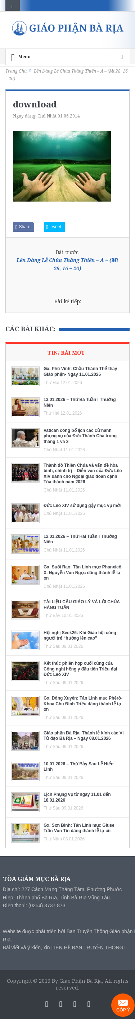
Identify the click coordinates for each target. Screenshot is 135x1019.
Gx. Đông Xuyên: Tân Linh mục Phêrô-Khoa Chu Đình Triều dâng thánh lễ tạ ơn (83, 704)
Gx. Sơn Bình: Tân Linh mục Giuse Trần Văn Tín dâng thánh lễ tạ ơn (79, 828)
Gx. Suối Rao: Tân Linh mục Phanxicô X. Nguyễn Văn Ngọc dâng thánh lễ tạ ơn (82, 572)
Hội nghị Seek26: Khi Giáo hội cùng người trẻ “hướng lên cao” (80, 635)
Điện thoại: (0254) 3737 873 (34, 905)
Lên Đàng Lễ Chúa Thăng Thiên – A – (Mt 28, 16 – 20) (67, 264)
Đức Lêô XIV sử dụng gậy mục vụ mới (82, 505)
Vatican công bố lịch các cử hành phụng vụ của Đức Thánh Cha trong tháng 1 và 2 (80, 436)
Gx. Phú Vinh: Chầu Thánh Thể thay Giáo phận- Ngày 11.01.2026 (80, 371)
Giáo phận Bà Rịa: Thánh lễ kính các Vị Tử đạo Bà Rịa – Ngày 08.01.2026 (83, 735)
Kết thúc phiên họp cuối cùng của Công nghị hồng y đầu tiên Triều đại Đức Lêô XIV (80, 669)
